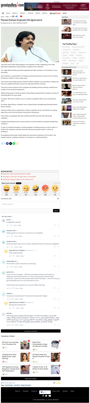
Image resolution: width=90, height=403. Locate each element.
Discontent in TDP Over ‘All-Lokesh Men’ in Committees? (19, 175)
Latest (8, 13)
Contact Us (34, 390)
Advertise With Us (45, 390)
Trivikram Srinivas (67, 49)
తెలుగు (65, 13)
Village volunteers (26, 384)
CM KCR (64, 60)
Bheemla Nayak (66, 46)
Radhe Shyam (76, 49)
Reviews (30, 13)
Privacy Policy (56, 390)
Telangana (81, 60)
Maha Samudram (66, 57)
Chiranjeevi (74, 52)
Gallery (38, 13)
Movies (23, 13)
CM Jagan (75, 57)
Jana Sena (17, 384)
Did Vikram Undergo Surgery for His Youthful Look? (18, 178)
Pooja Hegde (65, 63)
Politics (15, 13)
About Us (17, 390)
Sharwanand (79, 55)
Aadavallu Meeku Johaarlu (78, 46)
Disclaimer (25, 390)
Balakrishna (82, 57)
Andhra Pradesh (72, 60)
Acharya (72, 63)
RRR (78, 63)
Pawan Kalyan (9, 384)
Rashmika (71, 55)
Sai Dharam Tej (82, 52)
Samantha (65, 55)
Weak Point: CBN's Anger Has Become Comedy (16, 173)
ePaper (72, 390)
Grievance (65, 390)
